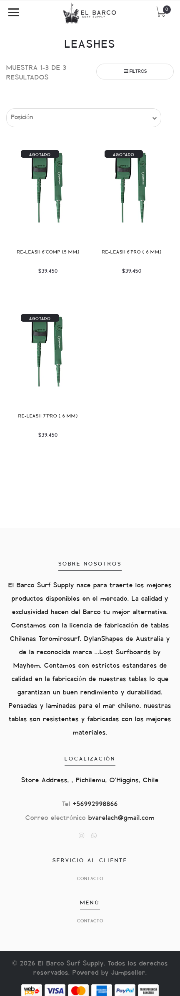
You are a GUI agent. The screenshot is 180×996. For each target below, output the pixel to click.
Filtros (135, 71)
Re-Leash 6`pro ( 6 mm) (132, 252)
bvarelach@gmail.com (121, 818)
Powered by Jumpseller (108, 973)
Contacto (90, 878)
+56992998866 (95, 804)
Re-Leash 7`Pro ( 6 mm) (48, 416)
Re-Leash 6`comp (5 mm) (48, 252)
